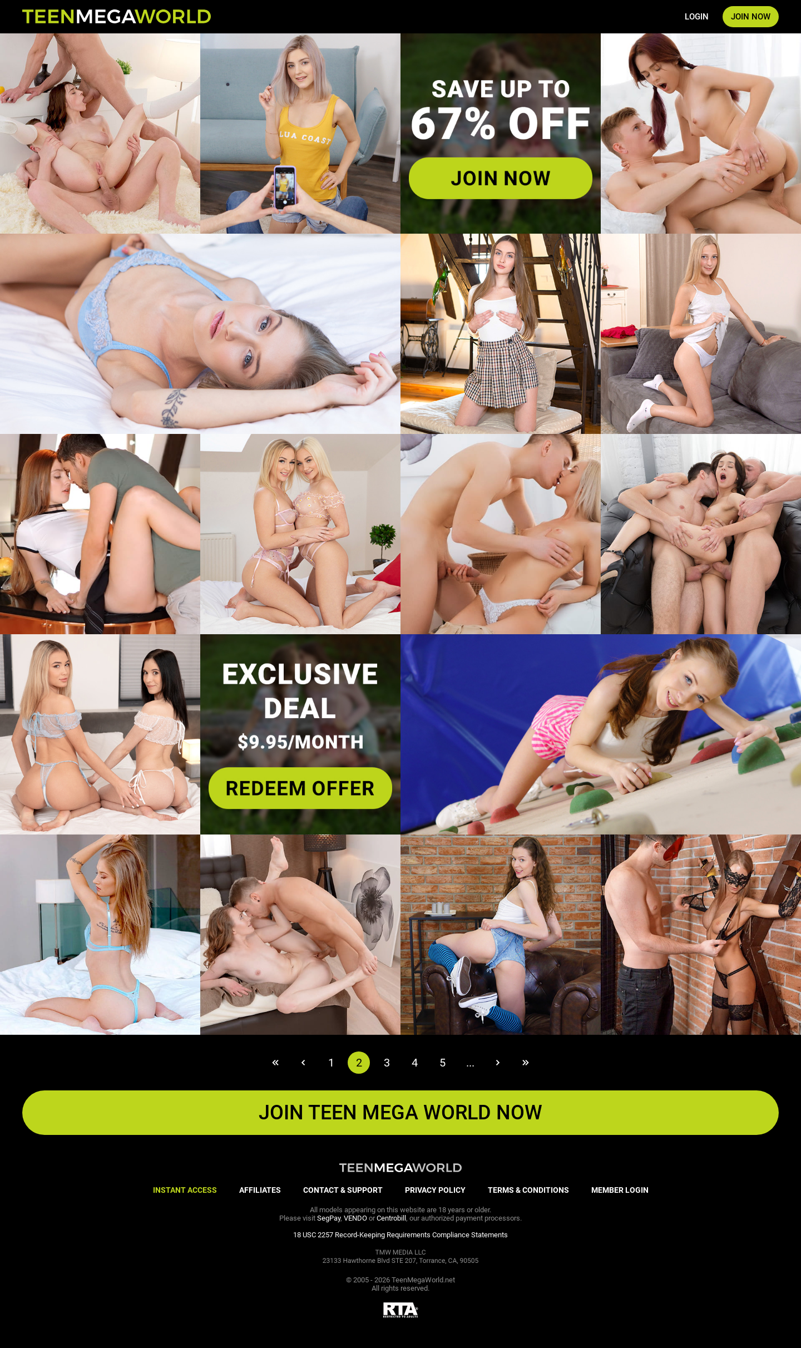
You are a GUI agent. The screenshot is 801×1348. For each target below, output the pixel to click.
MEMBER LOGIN (620, 1190)
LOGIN (697, 17)
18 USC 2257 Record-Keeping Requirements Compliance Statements (400, 1235)
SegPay (328, 1218)
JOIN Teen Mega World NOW (400, 1112)
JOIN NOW (750, 17)
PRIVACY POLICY (435, 1190)
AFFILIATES (260, 1190)
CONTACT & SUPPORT (343, 1190)
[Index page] (116, 16)
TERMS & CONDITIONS (528, 1190)
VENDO (355, 1218)
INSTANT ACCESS (185, 1190)
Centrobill (391, 1218)
